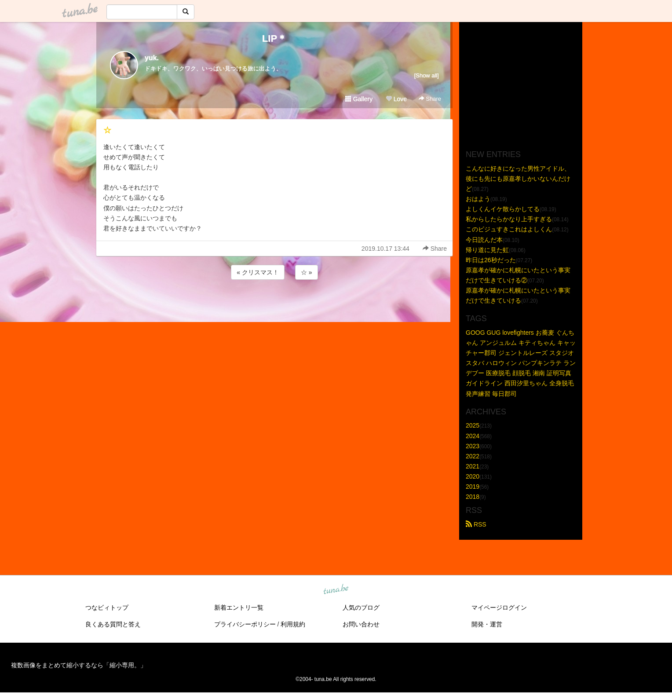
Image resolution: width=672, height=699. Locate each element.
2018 (472, 496)
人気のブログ (361, 607)
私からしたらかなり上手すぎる (509, 219)
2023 (472, 446)
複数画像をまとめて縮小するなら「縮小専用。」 (78, 665)
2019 (472, 486)
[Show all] (426, 75)
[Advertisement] (274, 305)
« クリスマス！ (258, 272)
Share (430, 98)
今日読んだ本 (484, 239)
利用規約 (293, 624)
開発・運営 (486, 624)
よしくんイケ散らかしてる (503, 208)
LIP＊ (274, 38)
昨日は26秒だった (491, 259)
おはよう (478, 198)
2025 (472, 425)
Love (396, 98)
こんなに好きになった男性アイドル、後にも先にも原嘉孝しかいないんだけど (518, 178)
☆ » (306, 272)
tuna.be (335, 590)
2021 (472, 466)
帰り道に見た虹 (487, 249)
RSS (476, 524)
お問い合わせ (361, 624)
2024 (472, 435)
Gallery (359, 98)
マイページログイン (499, 607)
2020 (472, 476)
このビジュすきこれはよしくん (509, 229)
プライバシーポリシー (245, 624)
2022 (472, 456)
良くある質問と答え (113, 624)
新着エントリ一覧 (238, 607)
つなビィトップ (106, 607)
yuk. (152, 58)
